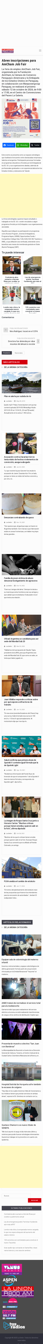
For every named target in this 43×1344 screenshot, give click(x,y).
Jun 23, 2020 (21, 467)
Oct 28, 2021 (21, 833)
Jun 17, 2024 (21, 886)
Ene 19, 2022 (21, 586)
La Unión (9, 401)
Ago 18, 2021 (21, 770)
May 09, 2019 (21, 401)
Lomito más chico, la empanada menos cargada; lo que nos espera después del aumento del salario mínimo (21, 1227)
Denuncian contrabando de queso (19, 517)
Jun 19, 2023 (21, 709)
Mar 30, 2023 (21, 646)
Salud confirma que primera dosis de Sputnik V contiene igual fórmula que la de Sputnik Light (21, 762)
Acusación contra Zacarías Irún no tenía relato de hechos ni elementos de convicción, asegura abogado (21, 459)
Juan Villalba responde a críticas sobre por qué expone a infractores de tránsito (21, 702)
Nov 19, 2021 (21, 522)
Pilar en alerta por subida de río (18, 396)
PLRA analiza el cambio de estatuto (19, 881)
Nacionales (19, 353)
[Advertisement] (21, 22)
